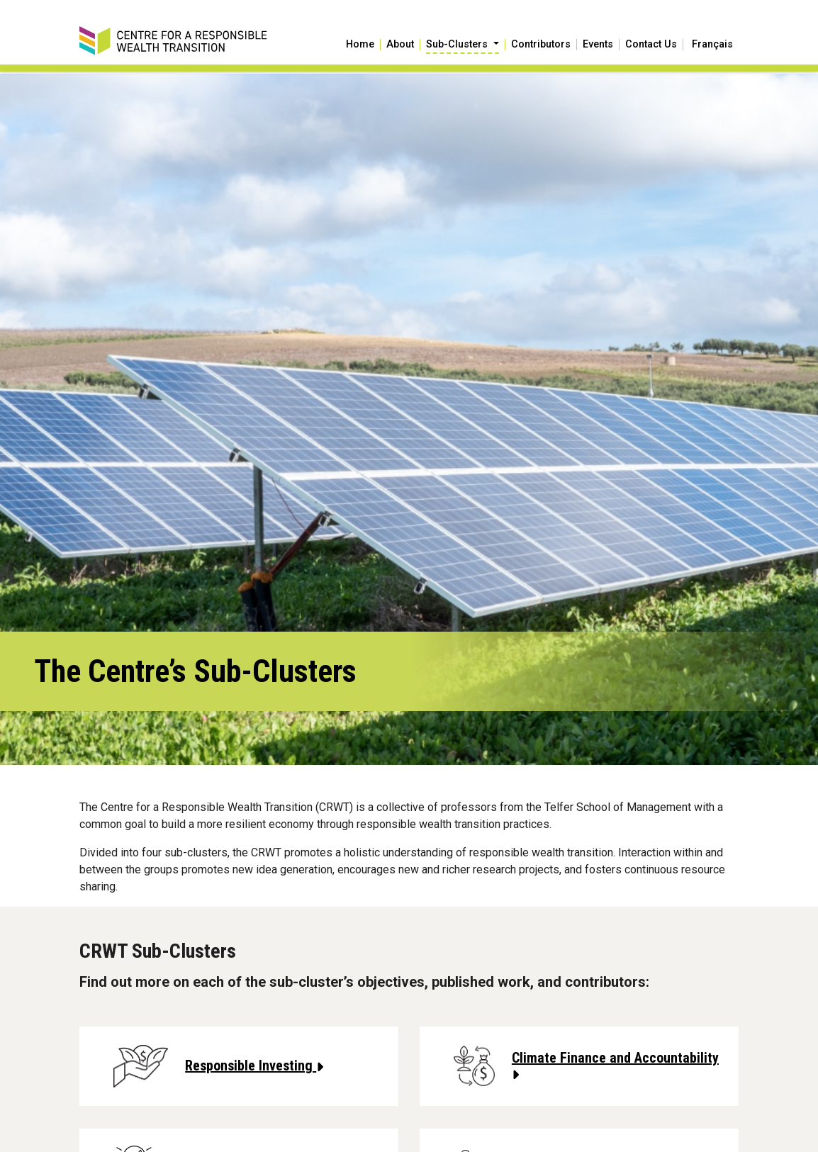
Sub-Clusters (458, 44)
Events (598, 44)
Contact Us (651, 44)
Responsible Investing (254, 1065)
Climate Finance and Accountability (615, 1065)
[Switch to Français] (711, 44)
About (400, 44)
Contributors (541, 44)
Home (360, 44)
